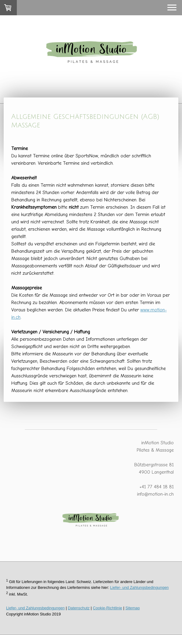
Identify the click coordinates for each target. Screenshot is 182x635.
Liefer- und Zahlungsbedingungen (139, 587)
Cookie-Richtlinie (107, 608)
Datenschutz (79, 608)
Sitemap (132, 608)
